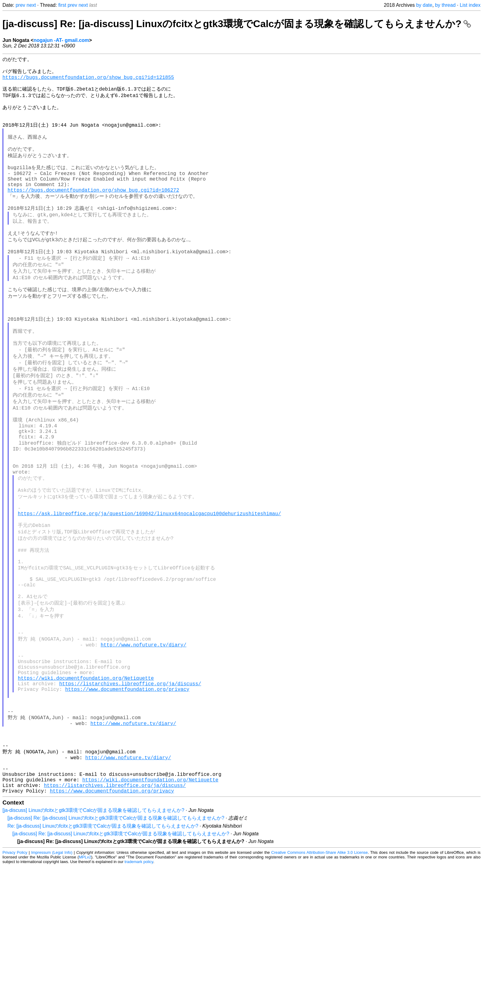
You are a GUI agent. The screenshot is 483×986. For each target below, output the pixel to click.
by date (424, 5)
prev (20, 5)
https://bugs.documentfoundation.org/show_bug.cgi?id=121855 (88, 80)
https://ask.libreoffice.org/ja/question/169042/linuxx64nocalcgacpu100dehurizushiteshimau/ (149, 581)
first (62, 5)
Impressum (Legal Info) (51, 972)
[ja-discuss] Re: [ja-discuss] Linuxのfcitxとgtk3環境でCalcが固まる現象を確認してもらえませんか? (236, 23)
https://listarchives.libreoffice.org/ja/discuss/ (130, 780)
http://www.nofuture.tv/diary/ (143, 733)
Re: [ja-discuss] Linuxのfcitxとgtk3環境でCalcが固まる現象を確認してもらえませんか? (102, 945)
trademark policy (138, 981)
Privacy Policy (14, 972)
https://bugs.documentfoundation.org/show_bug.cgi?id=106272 (93, 212)
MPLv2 (85, 976)
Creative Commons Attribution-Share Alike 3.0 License (319, 972)
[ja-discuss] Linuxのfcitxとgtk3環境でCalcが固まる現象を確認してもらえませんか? (93, 929)
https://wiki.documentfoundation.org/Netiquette (86, 774)
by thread (445, 5)
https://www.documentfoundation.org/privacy (127, 787)
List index (470, 5)
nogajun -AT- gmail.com (61, 40)
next (31, 5)
